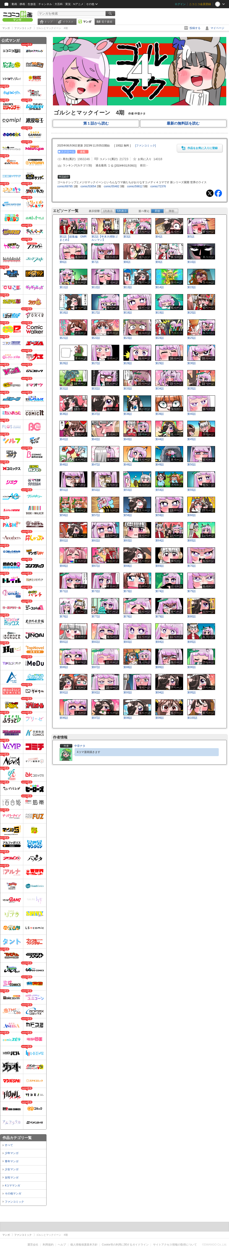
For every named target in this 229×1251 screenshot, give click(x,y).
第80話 (191, 616)
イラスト (67, 21)
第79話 (159, 616)
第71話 (64, 591)
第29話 (159, 363)
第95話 (191, 692)
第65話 (191, 540)
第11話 (64, 287)
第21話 (64, 338)
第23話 (127, 338)
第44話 (159, 439)
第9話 (158, 262)
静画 (22, 4)
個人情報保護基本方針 (84, 1244)
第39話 (159, 413)
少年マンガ (11, 1153)
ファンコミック (14, 1201)
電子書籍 (106, 21)
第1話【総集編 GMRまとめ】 (73, 238)
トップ (48, 21)
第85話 (191, 641)
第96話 (64, 717)
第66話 (64, 565)
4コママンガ (12, 1185)
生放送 (32, 4)
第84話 (159, 641)
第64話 (159, 540)
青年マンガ (11, 1161)
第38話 (127, 413)
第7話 (95, 262)
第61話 (64, 540)
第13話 (127, 287)
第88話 (127, 667)
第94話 (159, 692)
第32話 (95, 388)
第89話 (159, 667)
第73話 (127, 591)
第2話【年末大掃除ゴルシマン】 (104, 238)
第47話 (95, 464)
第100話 (192, 717)
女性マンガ (11, 1177)
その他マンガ (13, 1193)
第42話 (95, 439)
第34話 (159, 388)
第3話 (126, 236)
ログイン (180, 4)
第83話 (127, 641)
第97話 (95, 717)
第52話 (95, 489)
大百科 (59, 4)
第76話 (64, 616)
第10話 (191, 262)
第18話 (127, 312)
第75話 (191, 591)
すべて (9, 1145)
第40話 (191, 413)
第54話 (159, 489)
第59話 (159, 515)
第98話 (127, 717)
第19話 (159, 312)
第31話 (64, 388)
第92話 (95, 692)
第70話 (191, 565)
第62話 (95, 540)
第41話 (64, 439)
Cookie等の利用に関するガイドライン (125, 1244)
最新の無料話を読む (183, 123)
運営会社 (32, 1244)
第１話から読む (96, 123)
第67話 (95, 565)
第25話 (191, 338)
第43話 (127, 439)
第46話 (64, 464)
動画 (14, 4)
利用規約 (48, 1244)
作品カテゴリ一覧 (17, 1138)
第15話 (191, 287)
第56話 (64, 515)
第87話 (95, 667)
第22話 (95, 338)
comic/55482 (111, 186)
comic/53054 (88, 186)
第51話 (64, 489)
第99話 (159, 717)
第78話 (127, 616)
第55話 (191, 489)
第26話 (64, 363)
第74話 (159, 591)
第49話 (159, 464)
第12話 (95, 287)
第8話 (126, 262)
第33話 (127, 388)
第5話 (190, 236)
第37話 (95, 413)
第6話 (63, 262)
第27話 (95, 363)
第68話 (127, 565)
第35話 (191, 388)
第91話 (64, 692)
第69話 (159, 565)
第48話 (127, 464)
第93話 (127, 692)
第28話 (127, 363)
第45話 (191, 439)
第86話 (64, 667)
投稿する (195, 28)
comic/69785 (65, 186)
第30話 (191, 363)
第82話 (95, 641)
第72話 (95, 591)
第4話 (158, 236)
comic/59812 (135, 186)
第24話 (159, 338)
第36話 (64, 413)
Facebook (218, 193)
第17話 (95, 312)
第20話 (191, 312)
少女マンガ (11, 1169)
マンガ (87, 21)
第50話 (191, 464)
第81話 (64, 641)
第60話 (191, 515)
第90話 (191, 667)
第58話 (127, 515)
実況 (68, 4)
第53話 (127, 489)
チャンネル (45, 4)
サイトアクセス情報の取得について (175, 1244)
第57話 (95, 515)
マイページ (217, 28)
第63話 (127, 540)
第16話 (64, 312)
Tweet (209, 193)
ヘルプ (62, 1244)
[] (145, 145)
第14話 (159, 287)
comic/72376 (158, 186)
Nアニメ (78, 4)
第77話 (95, 616)
